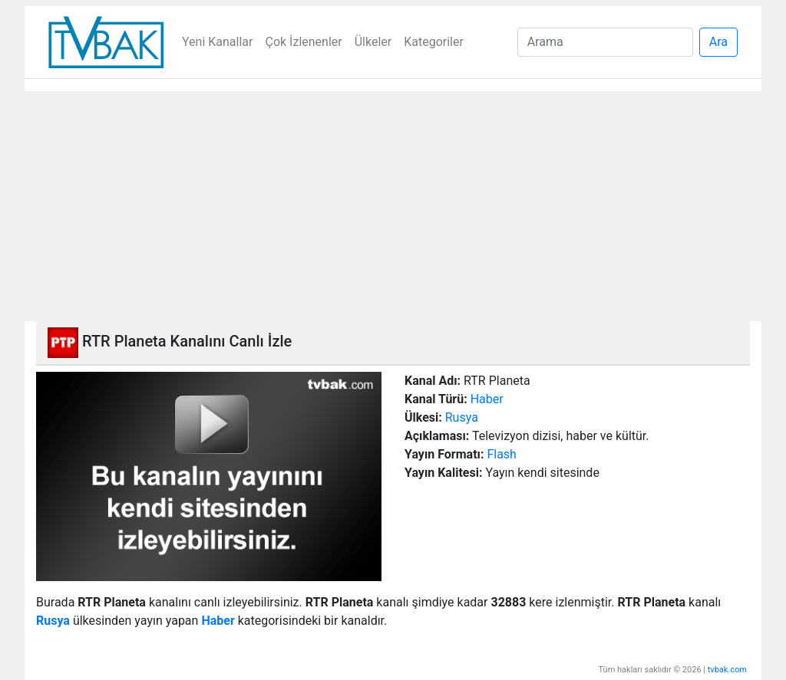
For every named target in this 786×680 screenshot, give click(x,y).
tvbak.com (727, 670)
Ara (718, 41)
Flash (502, 454)
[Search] (605, 42)
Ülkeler (373, 41)
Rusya (461, 417)
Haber (487, 399)
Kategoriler (434, 41)
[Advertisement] (393, 206)
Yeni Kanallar (217, 41)
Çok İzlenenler (303, 41)
